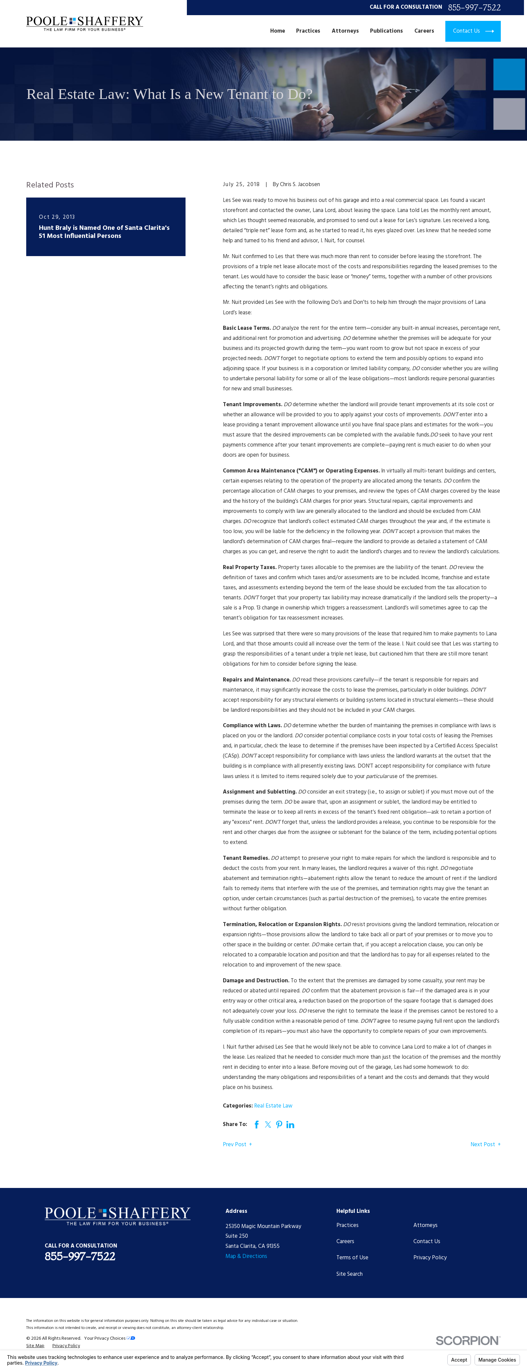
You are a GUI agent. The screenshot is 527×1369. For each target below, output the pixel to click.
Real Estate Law (273, 1106)
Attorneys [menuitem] (345, 31)
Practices (347, 1225)
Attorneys (425, 1225)
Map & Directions (246, 1256)
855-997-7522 (474, 7)
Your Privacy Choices (109, 1338)
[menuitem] (35, 1346)
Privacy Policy (430, 1257)
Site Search (349, 1274)
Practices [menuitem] (308, 31)
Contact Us (426, 1241)
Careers (345, 1241)
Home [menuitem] (277, 31)
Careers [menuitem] (424, 31)
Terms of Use (352, 1257)
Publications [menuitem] (386, 31)
